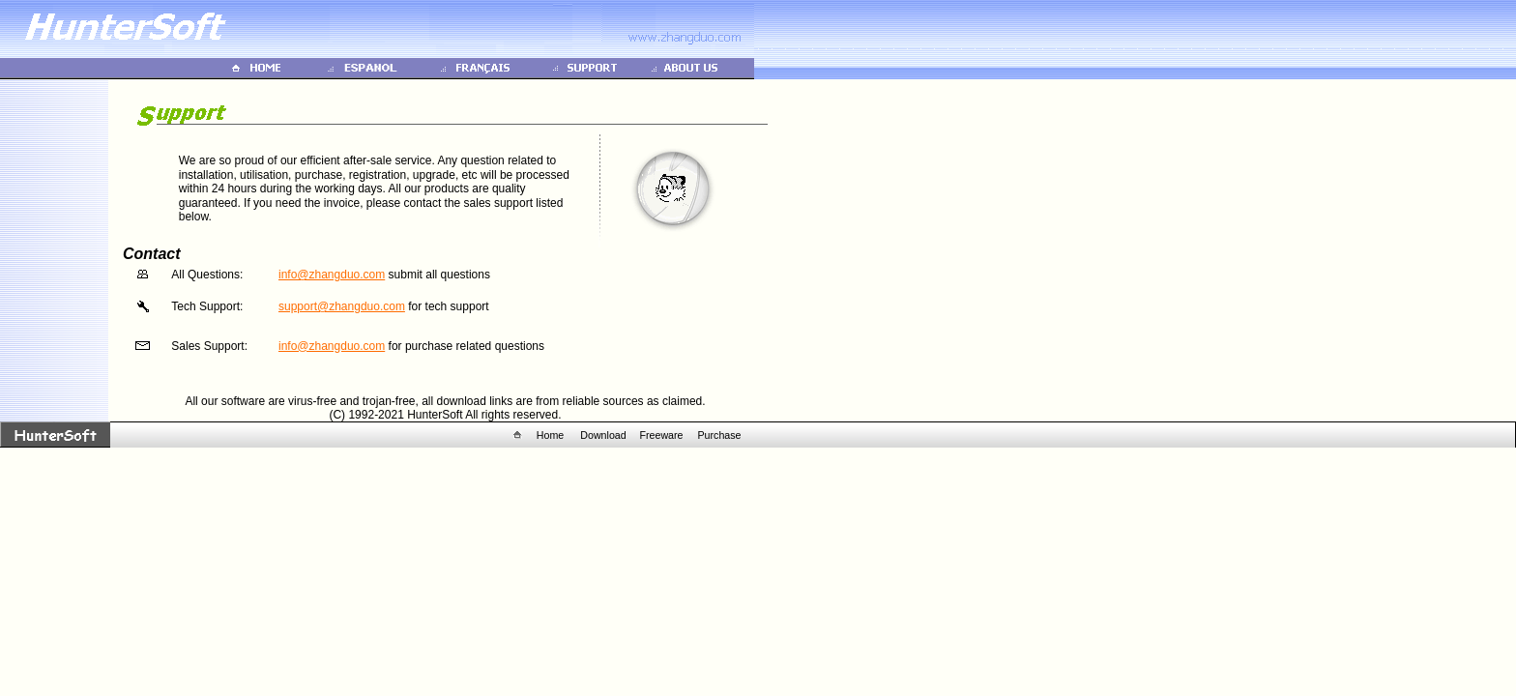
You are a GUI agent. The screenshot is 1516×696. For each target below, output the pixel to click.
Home (550, 435)
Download (603, 435)
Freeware (661, 435)
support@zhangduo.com (341, 306)
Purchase (719, 435)
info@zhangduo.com (331, 274)
